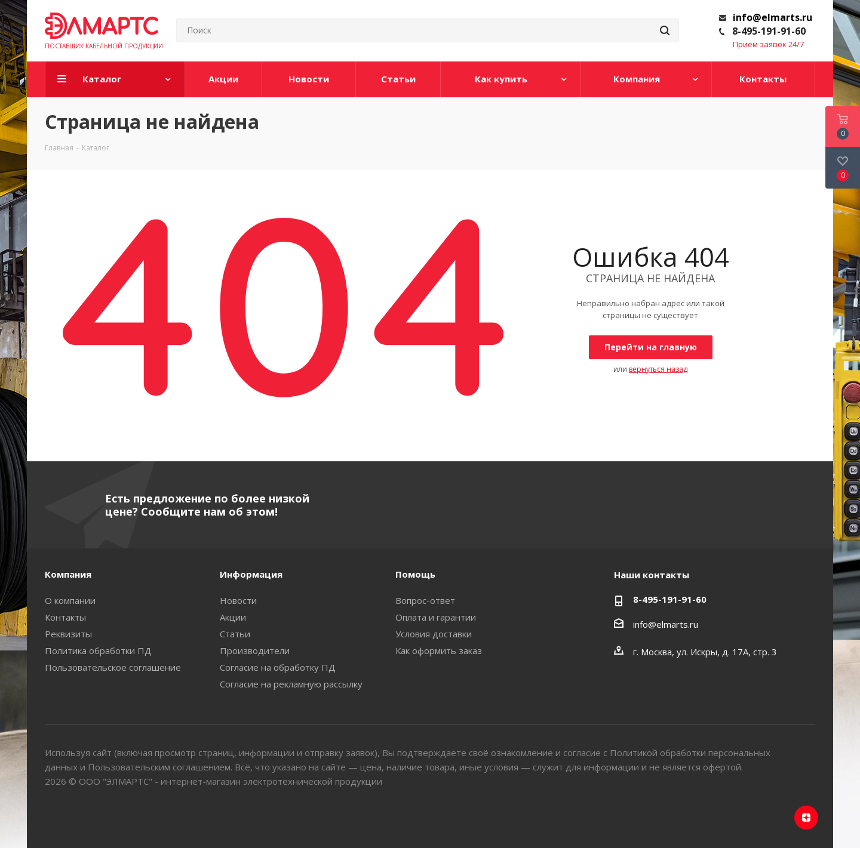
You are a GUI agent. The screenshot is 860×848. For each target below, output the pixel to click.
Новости (238, 600)
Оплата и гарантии (435, 617)
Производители (255, 650)
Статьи (235, 634)
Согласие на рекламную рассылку (291, 684)
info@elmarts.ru (772, 17)
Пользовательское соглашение (113, 667)
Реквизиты (68, 634)
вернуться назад (658, 369)
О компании (70, 600)
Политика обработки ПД (98, 650)
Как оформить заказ (438, 650)
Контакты (65, 617)
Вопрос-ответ (425, 600)
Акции (233, 617)
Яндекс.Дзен (806, 818)
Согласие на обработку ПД (278, 667)
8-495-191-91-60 (769, 31)
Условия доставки (433, 634)
